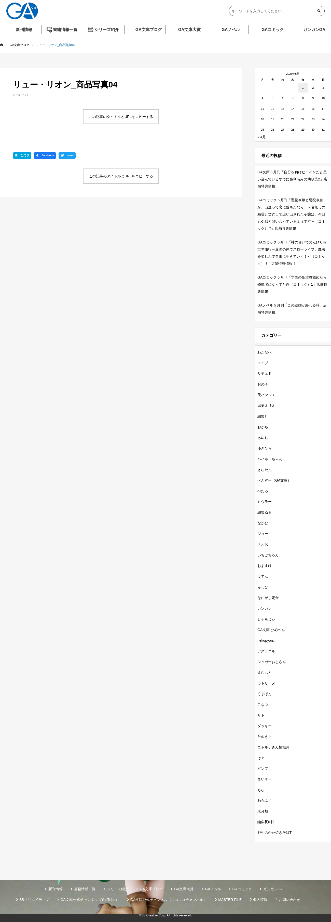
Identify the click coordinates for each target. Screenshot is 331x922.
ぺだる (262, 491)
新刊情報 (24, 29)
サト (261, 715)
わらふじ (264, 800)
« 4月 (261, 137)
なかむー (264, 523)
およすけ (264, 566)
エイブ (262, 363)
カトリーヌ (266, 683)
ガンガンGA (314, 29)
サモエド (264, 374)
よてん (262, 576)
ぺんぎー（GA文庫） (274, 480)
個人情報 (260, 900)
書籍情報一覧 (65, 29)
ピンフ (262, 768)
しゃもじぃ (266, 619)
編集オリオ (266, 406)
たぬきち (264, 736)
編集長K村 (265, 822)
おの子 (262, 384)
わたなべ (264, 352)
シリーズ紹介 (106, 29)
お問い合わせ (289, 900)
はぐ (261, 758)
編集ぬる (264, 512)
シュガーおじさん (271, 662)
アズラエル (266, 651)
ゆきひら (264, 448)
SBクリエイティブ (34, 900)
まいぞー (264, 779)
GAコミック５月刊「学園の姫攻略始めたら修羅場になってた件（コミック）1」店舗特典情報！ (292, 284)
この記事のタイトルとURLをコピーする (121, 117)
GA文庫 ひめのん (271, 630)
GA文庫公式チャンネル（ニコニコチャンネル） (168, 900)
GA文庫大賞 (189, 29)
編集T (262, 416)
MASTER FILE (230, 900)
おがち (262, 427)
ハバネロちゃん (269, 459)
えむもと (264, 672)
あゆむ (262, 438)
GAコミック (272, 29)
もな (261, 790)
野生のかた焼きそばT (274, 833)
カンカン (264, 608)
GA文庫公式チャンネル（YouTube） (90, 900)
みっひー (264, 587)
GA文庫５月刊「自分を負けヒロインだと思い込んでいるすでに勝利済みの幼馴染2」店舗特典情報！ (292, 179)
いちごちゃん (268, 555)
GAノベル (231, 29)
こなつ (262, 704)
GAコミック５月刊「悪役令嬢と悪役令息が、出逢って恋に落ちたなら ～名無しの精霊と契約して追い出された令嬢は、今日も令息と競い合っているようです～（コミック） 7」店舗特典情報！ (291, 214)
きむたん (264, 470)
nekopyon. (265, 640)
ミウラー (264, 502)
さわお (262, 544)
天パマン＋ (266, 395)
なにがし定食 (268, 598)
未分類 (262, 811)
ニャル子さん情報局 (273, 747)
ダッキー (264, 726)
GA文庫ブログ (148, 29)
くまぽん (264, 694)
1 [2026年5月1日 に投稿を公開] (303, 87)
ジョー (262, 534)
